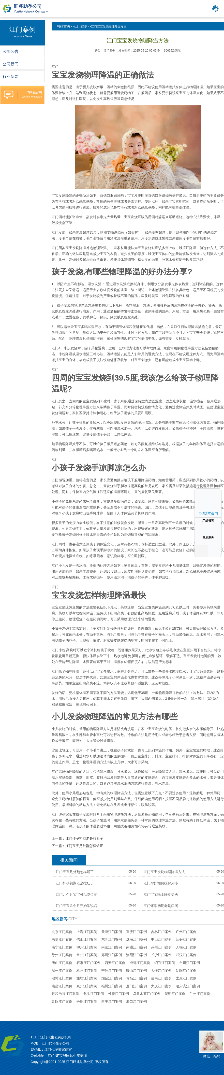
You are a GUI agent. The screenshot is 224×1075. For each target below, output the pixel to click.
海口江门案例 (136, 1002)
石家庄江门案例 (88, 963)
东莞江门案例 (111, 939)
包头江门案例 (93, 994)
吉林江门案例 (161, 932)
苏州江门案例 (161, 947)
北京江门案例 (62, 932)
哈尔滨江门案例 (188, 986)
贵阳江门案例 (62, 1002)
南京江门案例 (111, 947)
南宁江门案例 (62, 947)
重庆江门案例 (136, 932)
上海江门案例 (86, 932)
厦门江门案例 (136, 986)
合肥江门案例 (86, 1002)
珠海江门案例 (136, 939)
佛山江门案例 (86, 939)
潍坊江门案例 (86, 978)
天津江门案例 (111, 932)
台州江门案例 (189, 963)
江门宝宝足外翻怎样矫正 (84, 846)
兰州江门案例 (200, 994)
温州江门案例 (62, 971)
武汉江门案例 (186, 955)
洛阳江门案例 (136, 955)
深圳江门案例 (62, 939)
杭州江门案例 (86, 971)
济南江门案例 (161, 978)
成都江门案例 (140, 963)
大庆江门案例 (161, 986)
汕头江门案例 (186, 939)
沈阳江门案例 (186, 971)
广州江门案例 (186, 932)
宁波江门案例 (111, 971)
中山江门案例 (161, 939)
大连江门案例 (161, 971)
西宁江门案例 (111, 1002)
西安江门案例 (115, 963)
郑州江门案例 (111, 955)
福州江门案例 (111, 986)
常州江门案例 (86, 955)
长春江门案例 (118, 994)
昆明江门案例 (175, 994)
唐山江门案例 (62, 963)
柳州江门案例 (86, 947)
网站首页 (63, 26)
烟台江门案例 (111, 978)
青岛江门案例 (136, 978)
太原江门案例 (186, 978)
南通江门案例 (136, 947)
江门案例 (81, 26)
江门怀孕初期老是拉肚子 (84, 838)
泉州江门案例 (86, 986)
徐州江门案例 (62, 955)
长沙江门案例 (161, 955)
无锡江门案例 (186, 947)
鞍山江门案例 (136, 971)
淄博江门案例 (62, 978)
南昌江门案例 (62, 986)
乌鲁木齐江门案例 (147, 994)
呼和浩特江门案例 (65, 994)
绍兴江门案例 (164, 963)
